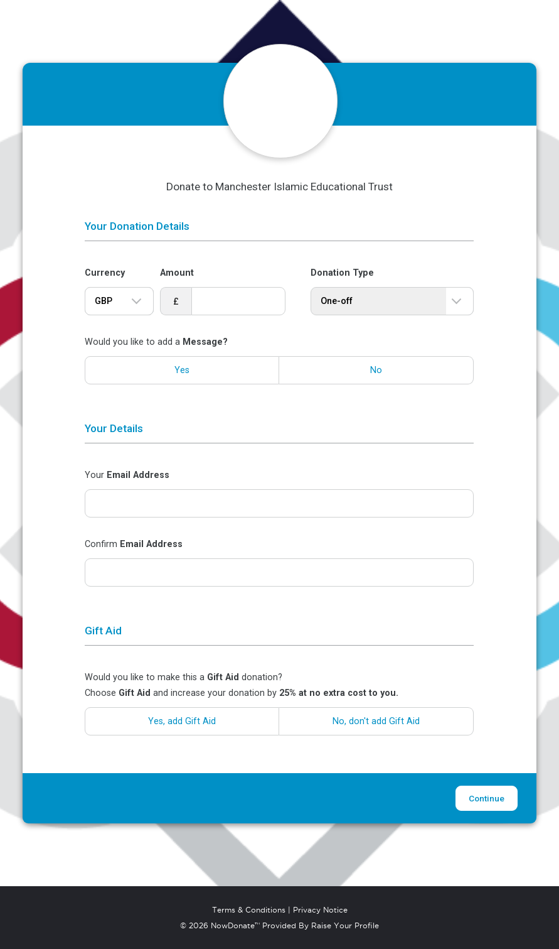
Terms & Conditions (248, 910)
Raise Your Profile (345, 926)
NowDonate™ (235, 926)
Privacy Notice (320, 910)
